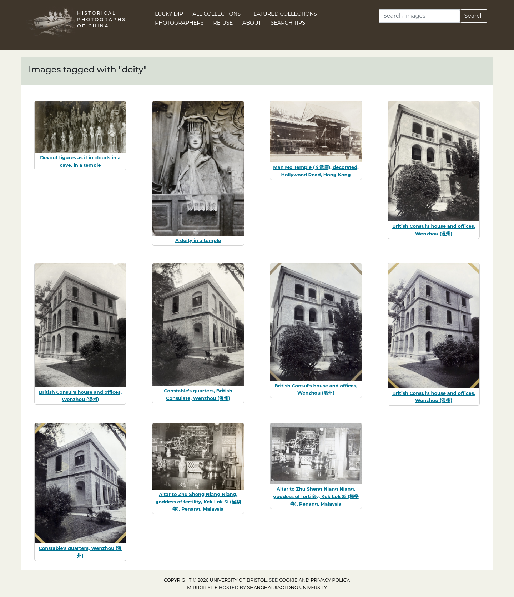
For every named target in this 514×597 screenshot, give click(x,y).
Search (474, 15)
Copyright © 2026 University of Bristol (215, 580)
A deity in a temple (198, 240)
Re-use (223, 23)
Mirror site (202, 587)
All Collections (217, 14)
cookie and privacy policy (314, 580)
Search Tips (288, 23)
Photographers (179, 23)
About (251, 23)
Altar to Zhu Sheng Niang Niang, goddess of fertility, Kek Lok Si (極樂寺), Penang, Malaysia (198, 501)
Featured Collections (283, 14)
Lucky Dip (169, 14)
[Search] (419, 16)
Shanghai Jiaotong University (287, 587)
